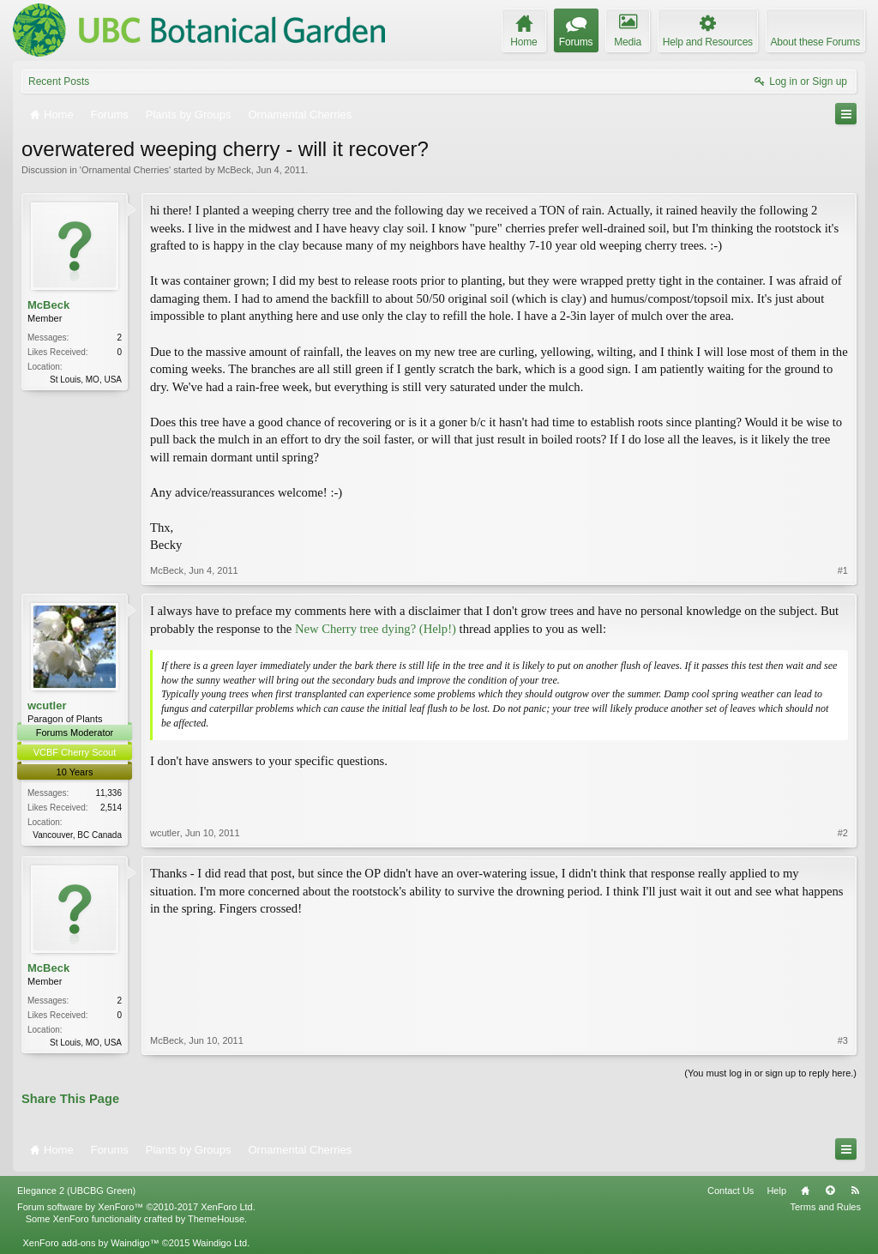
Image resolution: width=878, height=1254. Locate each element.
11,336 (108, 793)
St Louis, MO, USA (86, 379)
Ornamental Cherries (125, 170)
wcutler (47, 705)
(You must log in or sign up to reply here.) (770, 1073)
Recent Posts (58, 81)
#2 (843, 833)
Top (830, 1191)
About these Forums (815, 42)
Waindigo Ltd (219, 1243)
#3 (843, 1040)
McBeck (234, 170)
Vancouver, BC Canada (77, 835)
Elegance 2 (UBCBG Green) (76, 1190)
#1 (843, 570)
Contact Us (730, 1190)
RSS (855, 1191)
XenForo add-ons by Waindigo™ (90, 1243)
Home (805, 1191)
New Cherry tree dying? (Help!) (375, 629)
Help (776, 1190)
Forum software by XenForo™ (136, 1207)
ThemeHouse (216, 1219)
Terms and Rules (825, 1207)
